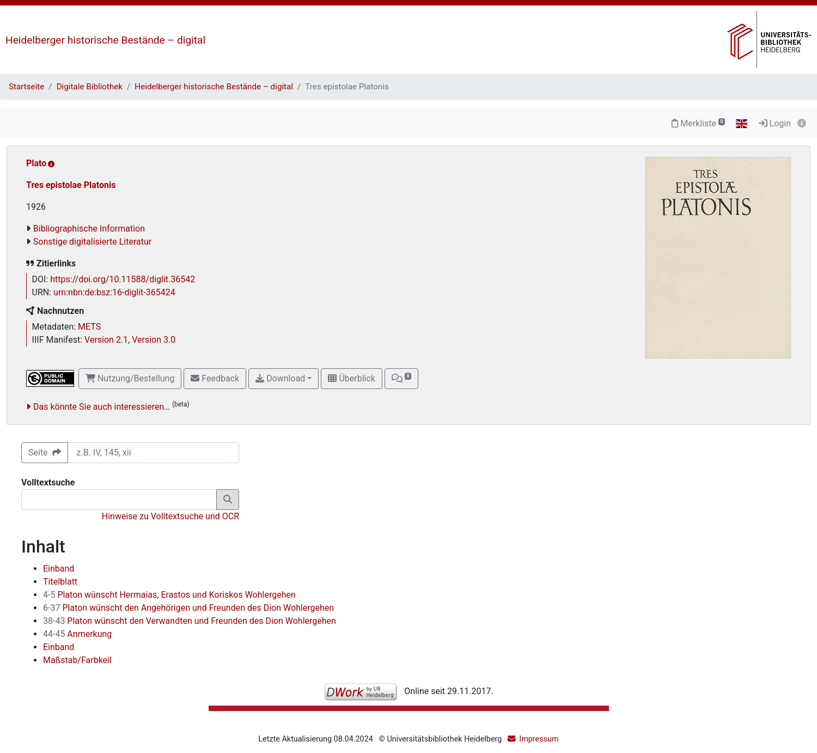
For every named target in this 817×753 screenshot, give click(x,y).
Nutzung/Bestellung (130, 378)
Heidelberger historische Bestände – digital (105, 40)
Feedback (215, 378)
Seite (44, 452)
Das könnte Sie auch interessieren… (101, 407)
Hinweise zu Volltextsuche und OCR (170, 516)
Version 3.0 (153, 340)
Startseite (26, 87)
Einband (58, 568)
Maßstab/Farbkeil (77, 660)
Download (280, 378)
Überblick (351, 378)
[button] (401, 378)
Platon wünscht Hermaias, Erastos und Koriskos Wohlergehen (169, 595)
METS (89, 326)
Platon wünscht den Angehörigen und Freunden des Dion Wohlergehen (188, 608)
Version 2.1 (106, 340)
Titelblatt (60, 581)
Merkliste (698, 123)
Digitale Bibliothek (90, 87)
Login (775, 123)
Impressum (538, 739)
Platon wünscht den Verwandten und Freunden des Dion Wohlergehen (189, 621)
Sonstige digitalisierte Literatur (92, 241)
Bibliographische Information (89, 228)
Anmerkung (77, 634)
